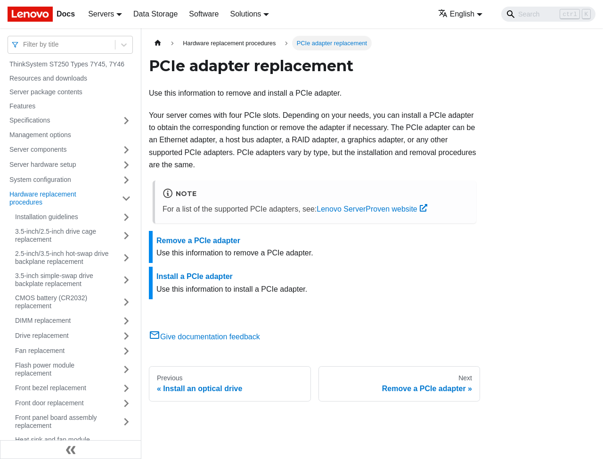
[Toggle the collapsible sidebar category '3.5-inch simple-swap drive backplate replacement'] (126, 280)
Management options (40, 135)
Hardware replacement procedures (42, 198)
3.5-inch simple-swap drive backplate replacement (54, 280)
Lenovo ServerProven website (372, 209)
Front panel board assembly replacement (56, 422)
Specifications (29, 120)
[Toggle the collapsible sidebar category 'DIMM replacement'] (126, 320)
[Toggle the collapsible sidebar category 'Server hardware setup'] (126, 164)
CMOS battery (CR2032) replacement (51, 302)
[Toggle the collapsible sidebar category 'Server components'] (126, 149)
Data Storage (155, 14)
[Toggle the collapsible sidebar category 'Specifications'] (126, 120)
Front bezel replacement (50, 388)
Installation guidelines (46, 217)
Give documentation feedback (204, 337)
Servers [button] (101, 14)
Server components (37, 149)
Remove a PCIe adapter (198, 241)
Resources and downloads (48, 78)
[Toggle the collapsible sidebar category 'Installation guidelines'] (126, 217)
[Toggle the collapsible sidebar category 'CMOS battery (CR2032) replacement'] (126, 302)
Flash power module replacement (44, 369)
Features (22, 106)
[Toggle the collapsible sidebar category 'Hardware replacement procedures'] (126, 199)
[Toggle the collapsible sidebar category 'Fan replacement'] (126, 351)
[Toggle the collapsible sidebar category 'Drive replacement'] (126, 336)
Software (204, 14)
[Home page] (158, 43)
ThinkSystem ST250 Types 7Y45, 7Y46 (66, 64)
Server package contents (45, 92)
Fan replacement (40, 350)
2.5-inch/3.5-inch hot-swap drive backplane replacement (61, 258)
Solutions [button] (245, 14)
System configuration (40, 179)
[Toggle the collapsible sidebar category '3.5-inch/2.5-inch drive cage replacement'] (126, 236)
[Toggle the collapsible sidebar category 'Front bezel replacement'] (126, 388)
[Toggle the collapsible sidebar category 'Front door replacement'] (126, 403)
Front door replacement (49, 403)
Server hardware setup (42, 164)
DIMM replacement (43, 320)
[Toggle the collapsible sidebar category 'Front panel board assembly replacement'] (126, 422)
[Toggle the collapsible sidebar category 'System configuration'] (126, 180)
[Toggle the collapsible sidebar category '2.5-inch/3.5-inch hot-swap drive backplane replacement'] (126, 258)
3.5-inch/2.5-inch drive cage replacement (55, 236)
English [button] (456, 14)
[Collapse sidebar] (70, 449)
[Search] (548, 14)
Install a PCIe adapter (194, 276)
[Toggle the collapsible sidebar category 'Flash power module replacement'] (126, 370)
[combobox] (24, 44)
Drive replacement (42, 335)
